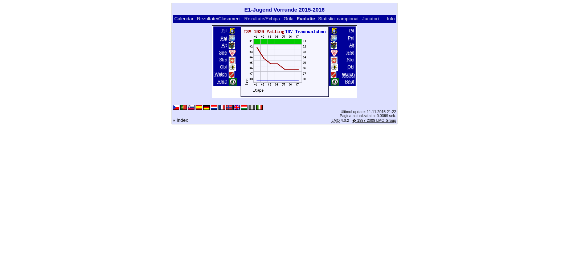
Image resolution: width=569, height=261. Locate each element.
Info (391, 18)
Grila (288, 18)
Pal (351, 38)
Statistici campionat (338, 18)
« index (180, 120)
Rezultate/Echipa (262, 18)
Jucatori (370, 18)
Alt (224, 45)
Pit (224, 30)
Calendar (183, 18)
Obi (223, 67)
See (223, 52)
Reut (222, 81)
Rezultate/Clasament (219, 18)
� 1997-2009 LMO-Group (374, 121)
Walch (220, 74)
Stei (223, 59)
